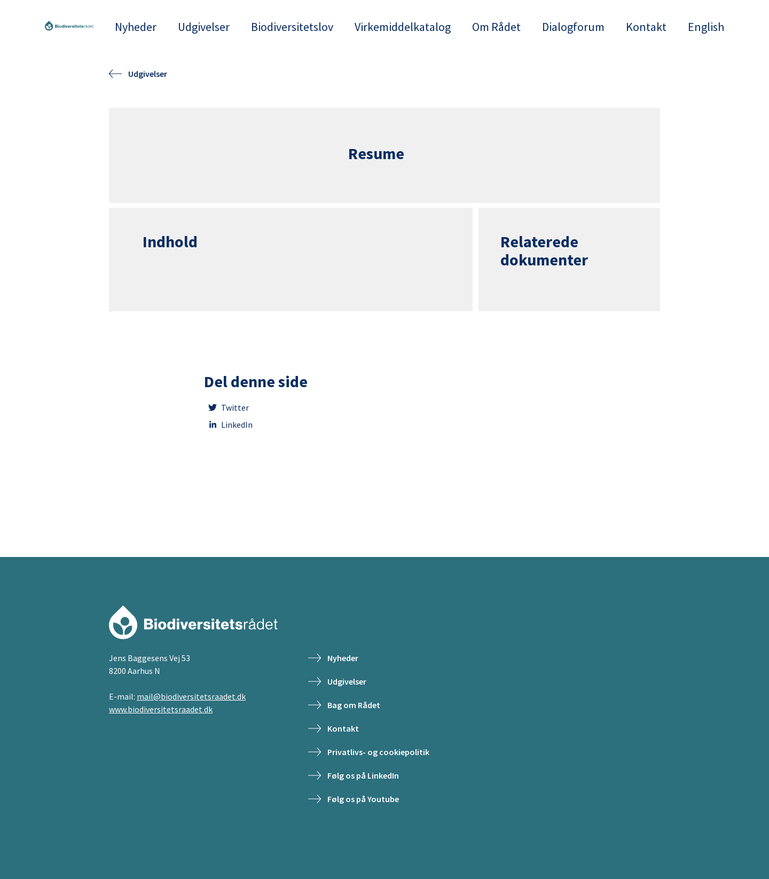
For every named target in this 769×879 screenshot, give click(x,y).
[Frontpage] (69, 27)
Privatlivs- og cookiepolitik (368, 752)
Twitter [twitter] (226, 407)
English (706, 26)
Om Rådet (496, 26)
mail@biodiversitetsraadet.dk (191, 696)
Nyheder (135, 26)
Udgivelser (204, 26)
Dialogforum (573, 26)
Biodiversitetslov (292, 26)
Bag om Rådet (344, 705)
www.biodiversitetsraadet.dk (161, 709)
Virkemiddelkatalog (403, 26)
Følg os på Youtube (353, 799)
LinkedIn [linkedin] (228, 424)
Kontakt (646, 26)
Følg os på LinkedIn (353, 775)
